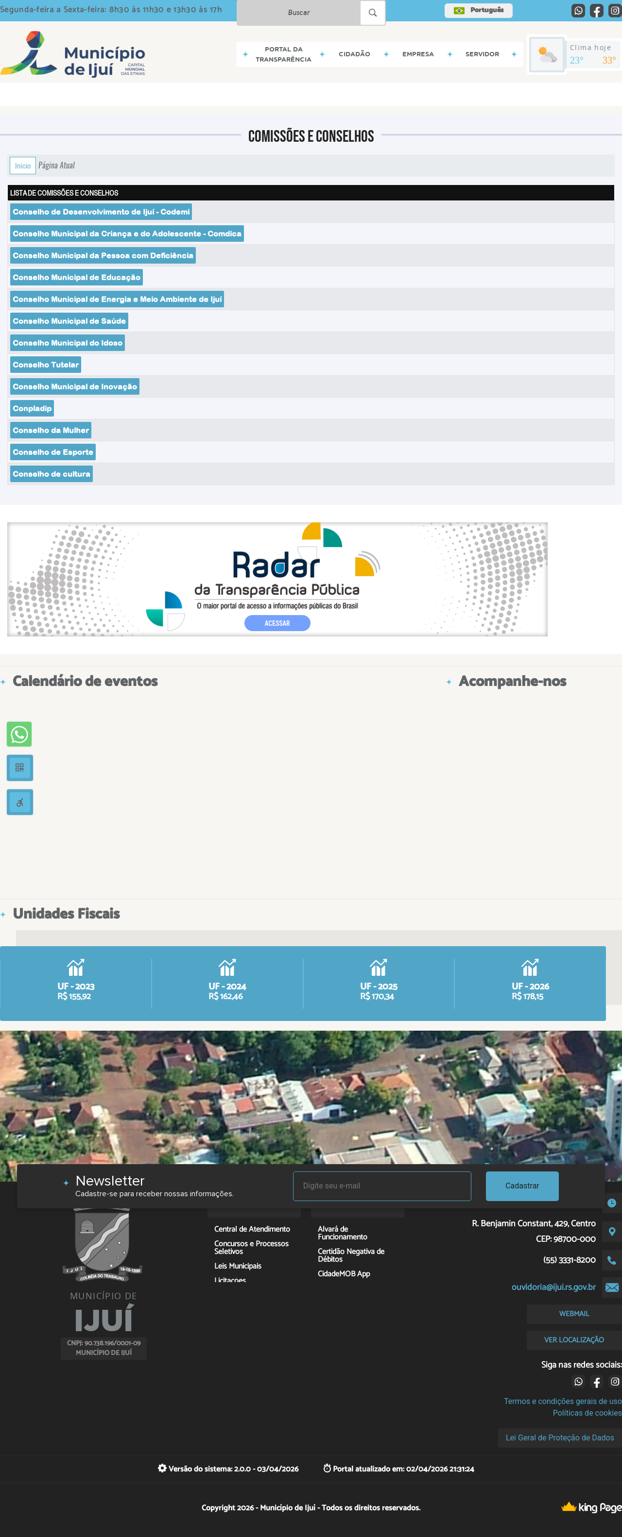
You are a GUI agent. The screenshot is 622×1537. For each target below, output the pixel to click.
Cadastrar (522, 1185)
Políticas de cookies (587, 1413)
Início (23, 165)
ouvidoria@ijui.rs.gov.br (554, 1287)
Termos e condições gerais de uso (563, 1401)
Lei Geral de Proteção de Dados (560, 1437)
